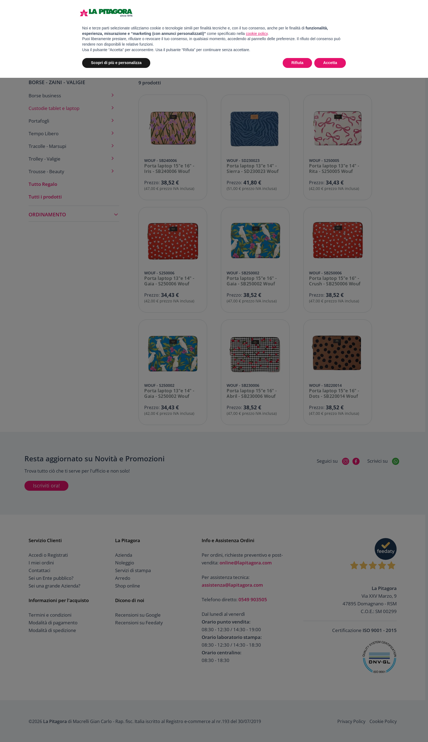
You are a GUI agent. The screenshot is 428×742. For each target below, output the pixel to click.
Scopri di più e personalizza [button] (116, 62)
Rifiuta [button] (297, 62)
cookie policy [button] (257, 33)
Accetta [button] (330, 62)
